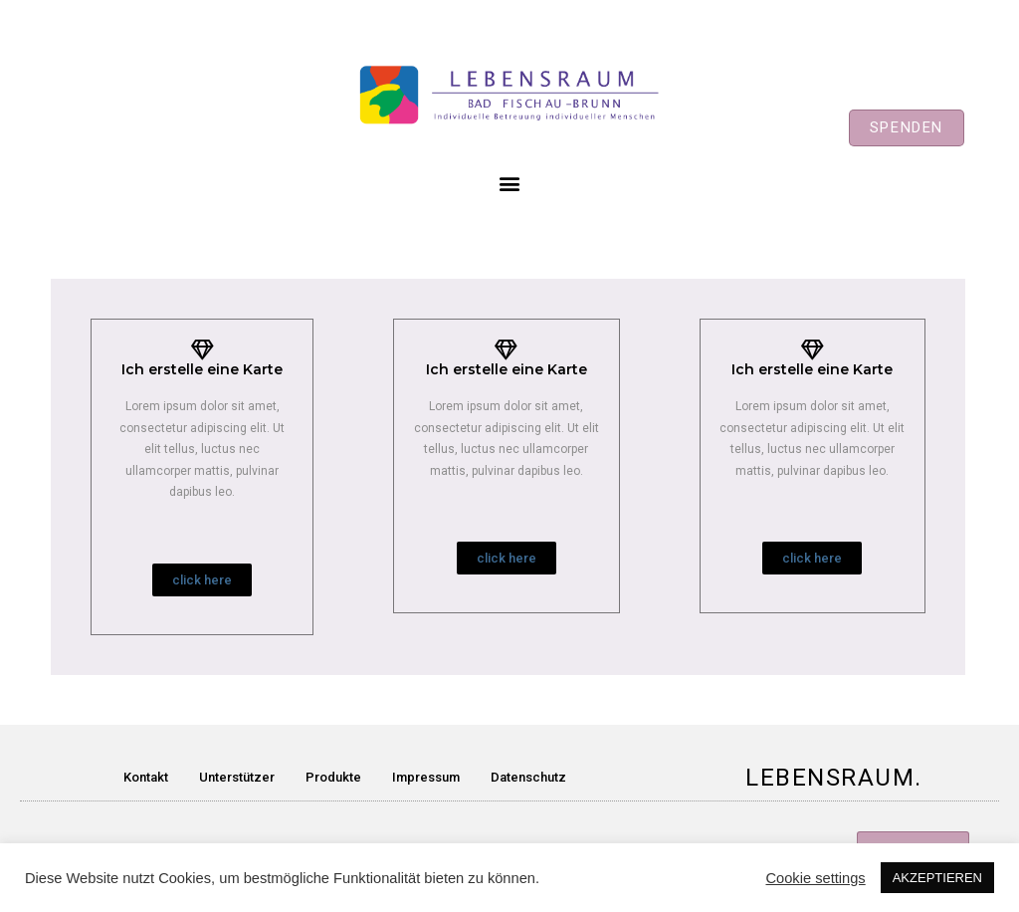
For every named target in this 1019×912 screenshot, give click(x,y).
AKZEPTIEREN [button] (937, 877)
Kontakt (145, 777)
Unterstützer (237, 777)
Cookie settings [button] (815, 878)
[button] (906, 128)
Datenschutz (528, 777)
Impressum (426, 777)
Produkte (333, 777)
